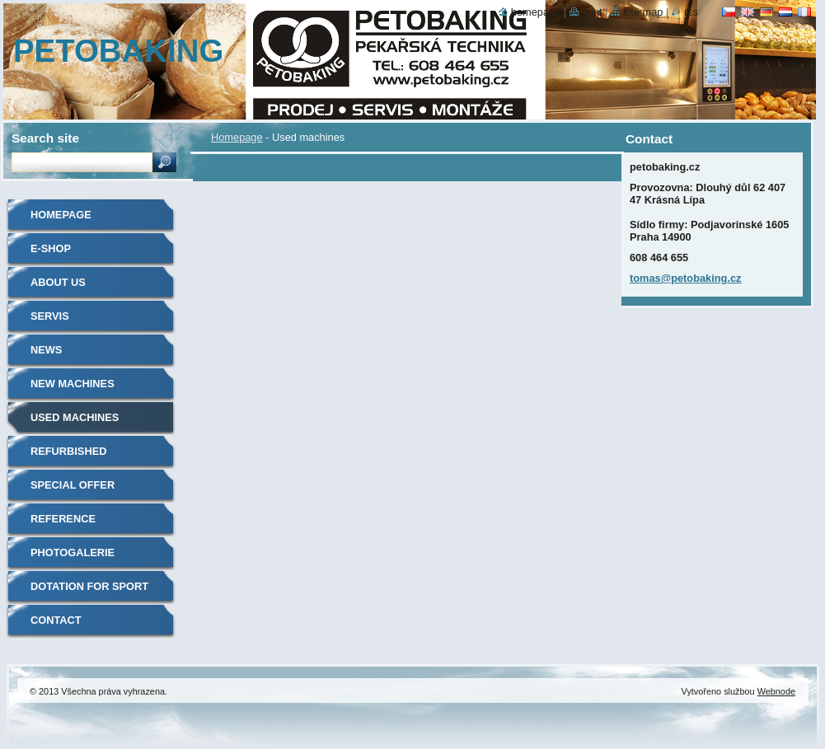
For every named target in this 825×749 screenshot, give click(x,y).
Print (592, 12)
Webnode (776, 691)
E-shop (50, 248)
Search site (45, 138)
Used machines (74, 417)
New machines (72, 383)
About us (58, 282)
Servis (49, 316)
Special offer (72, 485)
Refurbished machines (68, 457)
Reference (63, 519)
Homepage (237, 137)
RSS (691, 12)
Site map (643, 12)
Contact (56, 620)
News (46, 350)
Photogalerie (72, 552)
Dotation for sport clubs (89, 592)
